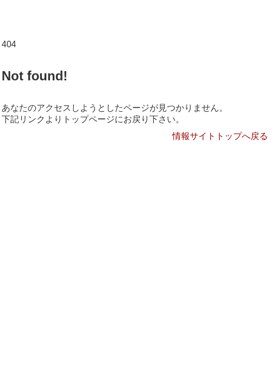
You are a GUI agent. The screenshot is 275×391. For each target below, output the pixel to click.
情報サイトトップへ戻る (220, 136)
